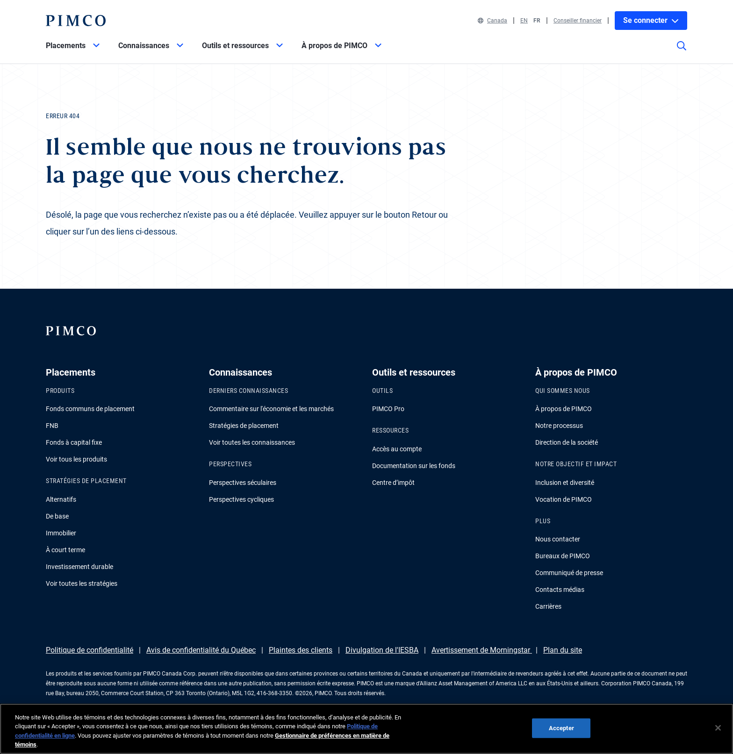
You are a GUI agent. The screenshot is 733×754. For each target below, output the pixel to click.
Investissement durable (79, 566)
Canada (492, 20)
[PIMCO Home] (76, 20)
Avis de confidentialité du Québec (201, 650)
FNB (52, 425)
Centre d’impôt (393, 482)
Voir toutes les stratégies (81, 583)
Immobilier (61, 533)
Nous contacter (557, 539)
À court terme (65, 550)
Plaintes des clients (300, 650)
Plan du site (562, 650)
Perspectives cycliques (241, 499)
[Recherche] (681, 52)
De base (57, 516)
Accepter (561, 728)
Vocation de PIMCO (563, 499)
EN (524, 20)
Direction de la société (566, 442)
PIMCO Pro (388, 409)
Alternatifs (61, 499)
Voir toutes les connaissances (252, 442)
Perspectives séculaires (242, 482)
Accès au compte (397, 449)
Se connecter (651, 20)
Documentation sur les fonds (413, 465)
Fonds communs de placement (90, 409)
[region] (366, 729)
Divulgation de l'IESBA (381, 650)
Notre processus (559, 425)
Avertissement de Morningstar (481, 650)
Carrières (548, 606)
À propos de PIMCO (563, 409)
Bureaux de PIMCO (562, 556)
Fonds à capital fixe (74, 442)
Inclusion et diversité (564, 482)
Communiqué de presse (569, 572)
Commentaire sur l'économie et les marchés (271, 409)
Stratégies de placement (244, 425)
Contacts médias (559, 589)
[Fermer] (718, 728)
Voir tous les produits (76, 459)
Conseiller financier (577, 20)
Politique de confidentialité (89, 650)
